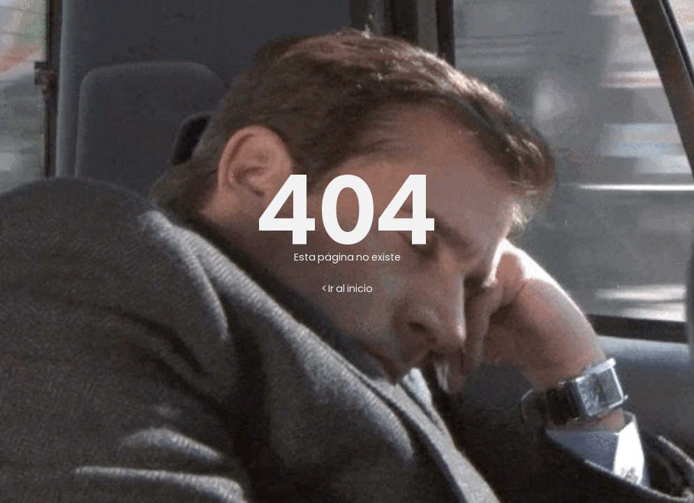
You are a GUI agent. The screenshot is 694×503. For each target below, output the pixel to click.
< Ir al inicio (347, 288)
